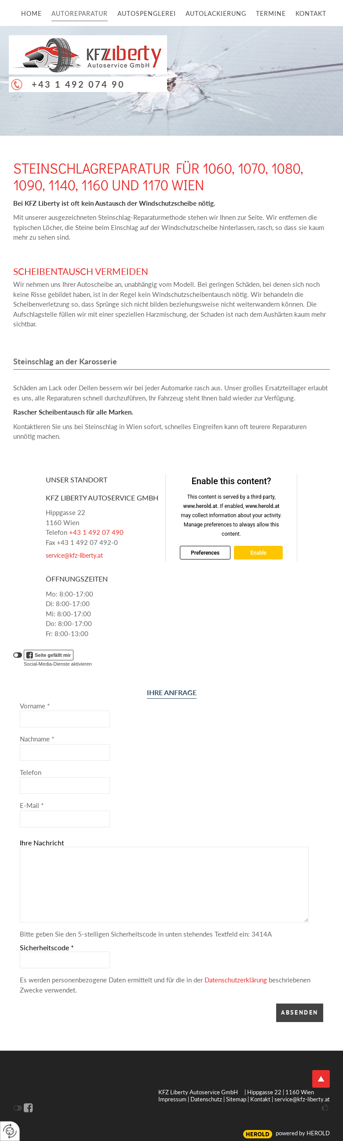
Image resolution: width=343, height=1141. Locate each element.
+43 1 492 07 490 (96, 532)
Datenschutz (206, 1099)
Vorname (35, 706)
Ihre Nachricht (42, 842)
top (321, 1079)
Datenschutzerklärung (235, 980)
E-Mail (32, 805)
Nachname (37, 739)
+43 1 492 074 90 (78, 84)
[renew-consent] (10, 1131)
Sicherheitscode (47, 947)
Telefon (30, 772)
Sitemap (236, 1099)
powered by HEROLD (303, 1133)
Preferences (205, 552)
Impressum (172, 1099)
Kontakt (260, 1099)
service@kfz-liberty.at (74, 555)
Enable (258, 552)
